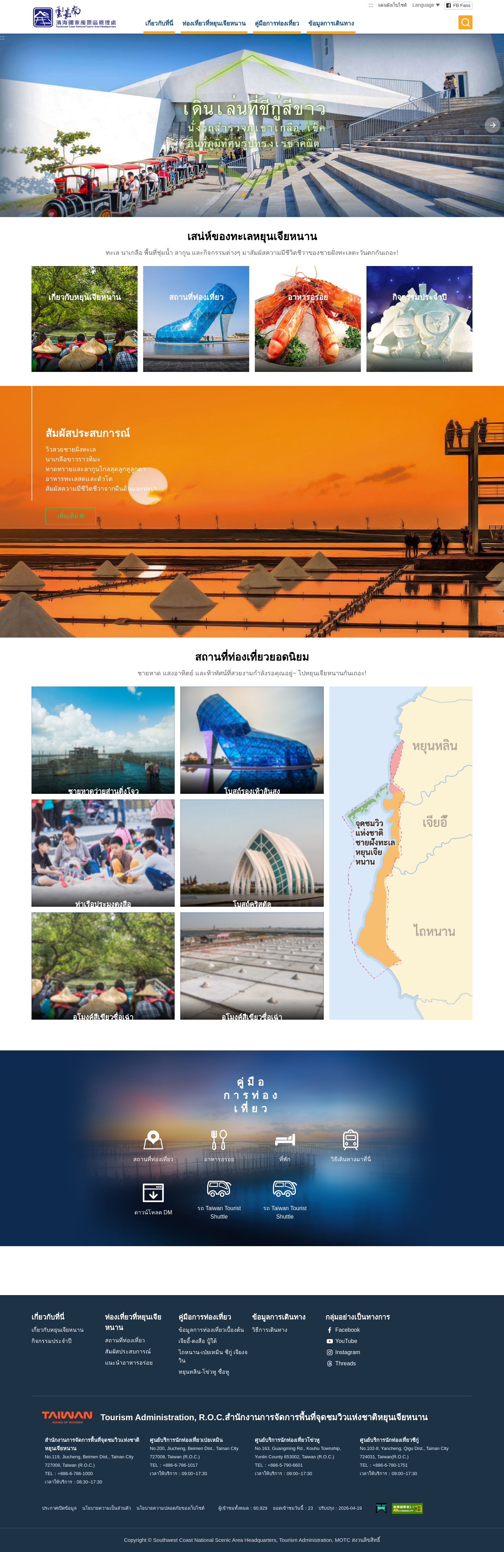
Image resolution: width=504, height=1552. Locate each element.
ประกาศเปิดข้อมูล (59, 1508)
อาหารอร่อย (219, 1159)
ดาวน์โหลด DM (153, 1212)
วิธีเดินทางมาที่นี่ (351, 1159)
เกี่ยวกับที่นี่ (159, 23)
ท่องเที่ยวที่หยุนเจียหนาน (214, 23)
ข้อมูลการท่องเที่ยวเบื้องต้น (211, 1330)
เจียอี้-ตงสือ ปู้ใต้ (197, 1341)
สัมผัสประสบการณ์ (128, 1352)
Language (426, 5)
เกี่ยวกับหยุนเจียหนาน (57, 1330)
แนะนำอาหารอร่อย (129, 1363)
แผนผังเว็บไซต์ (392, 5)
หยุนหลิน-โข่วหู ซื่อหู (203, 1372)
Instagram (343, 1352)
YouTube (341, 1341)
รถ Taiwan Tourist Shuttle (219, 1212)
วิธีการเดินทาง (269, 1330)
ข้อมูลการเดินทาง (331, 23)
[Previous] (11, 125)
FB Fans (461, 5)
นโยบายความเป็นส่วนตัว (106, 1508)
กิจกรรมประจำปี (51, 1341)
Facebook (343, 1330)
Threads (341, 1363)
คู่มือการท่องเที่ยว (277, 23)
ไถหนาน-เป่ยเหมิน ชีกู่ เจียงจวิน (212, 1356)
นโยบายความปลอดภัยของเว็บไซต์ (170, 1508)
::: (371, 5)
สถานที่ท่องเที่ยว (153, 1159)
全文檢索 (465, 22)
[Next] (492, 125)
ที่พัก (284, 1159)
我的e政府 (381, 1508)
